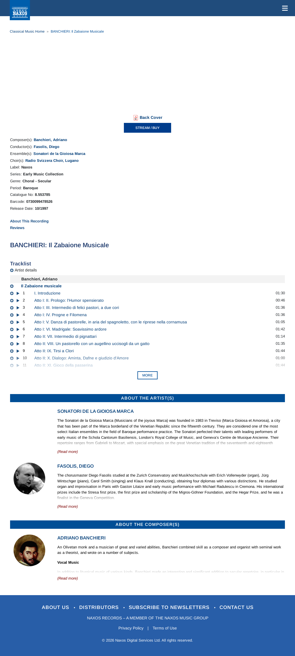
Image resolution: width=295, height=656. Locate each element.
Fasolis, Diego (46, 147)
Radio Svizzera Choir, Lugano (52, 160)
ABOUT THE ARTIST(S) (147, 398)
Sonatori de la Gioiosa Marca (59, 153)
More (147, 375)
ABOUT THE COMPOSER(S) (147, 524)
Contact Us (237, 607)
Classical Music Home (27, 31)
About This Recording (29, 221)
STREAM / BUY (147, 128)
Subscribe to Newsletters (170, 607)
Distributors (99, 607)
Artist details (26, 270)
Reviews (17, 228)
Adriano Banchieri (81, 537)
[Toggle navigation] (284, 8)
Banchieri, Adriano (50, 140)
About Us (56, 607)
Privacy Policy (130, 628)
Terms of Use (165, 628)
